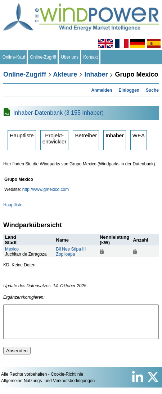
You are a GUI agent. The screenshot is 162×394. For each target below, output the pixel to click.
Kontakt (90, 57)
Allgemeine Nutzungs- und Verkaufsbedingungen (48, 387)
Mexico (12, 249)
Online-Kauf (14, 57)
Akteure (65, 74)
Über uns (70, 57)
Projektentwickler (54, 138)
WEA (138, 135)
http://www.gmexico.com (45, 189)
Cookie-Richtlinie (67, 380)
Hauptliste (22, 135)
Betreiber (86, 135)
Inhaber (96, 74)
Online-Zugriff (43, 57)
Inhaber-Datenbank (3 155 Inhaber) (58, 113)
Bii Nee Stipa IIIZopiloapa (71, 252)
